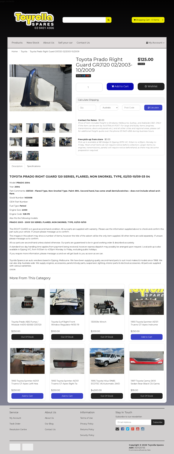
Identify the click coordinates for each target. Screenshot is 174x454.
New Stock (33, 42)
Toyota (24, 51)
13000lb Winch (98, 321)
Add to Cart (120, 86)
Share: (83, 76)
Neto (148, 450)
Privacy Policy (86, 424)
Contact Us (83, 42)
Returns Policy (87, 429)
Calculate (153, 107)
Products (17, 42)
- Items (146, 20)
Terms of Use (86, 418)
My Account (15, 418)
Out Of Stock (27, 337)
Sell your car (65, 42)
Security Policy (87, 435)
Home (15, 51)
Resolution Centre (18, 429)
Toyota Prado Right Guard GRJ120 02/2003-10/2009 (54, 51)
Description (17, 166)
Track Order (15, 424)
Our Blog (49, 424)
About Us (48, 42)
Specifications (33, 166)
